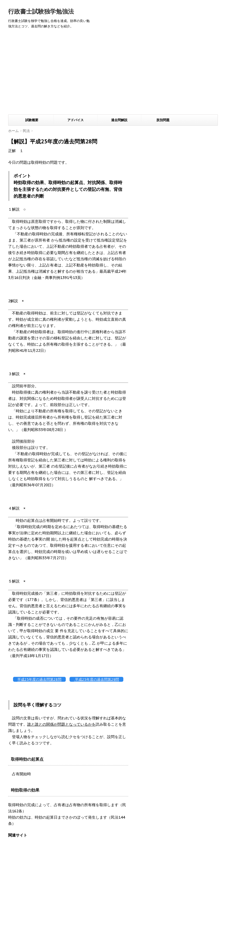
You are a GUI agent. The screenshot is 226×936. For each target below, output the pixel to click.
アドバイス (75, 120)
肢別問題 (163, 120)
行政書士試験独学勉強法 (41, 11)
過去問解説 (119, 120)
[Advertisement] (113, 74)
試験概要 (31, 120)
